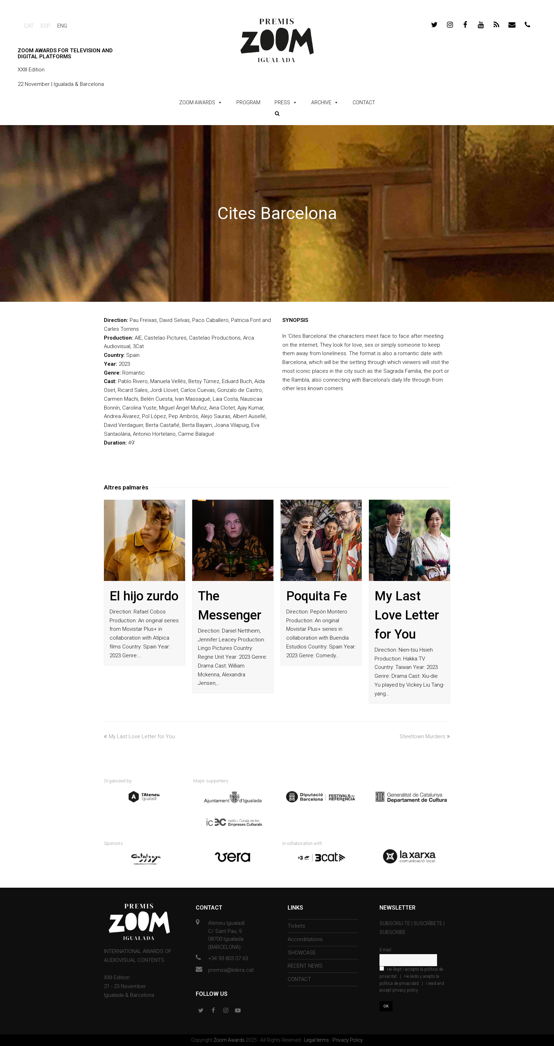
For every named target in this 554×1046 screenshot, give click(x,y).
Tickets (296, 926)
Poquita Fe (316, 596)
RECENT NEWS (305, 966)
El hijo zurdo (144, 596)
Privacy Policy (347, 1040)
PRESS (282, 102)
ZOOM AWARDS (197, 102)
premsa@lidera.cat (231, 970)
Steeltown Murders (425, 736)
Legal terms (317, 1040)
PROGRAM (248, 102)
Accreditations (305, 939)
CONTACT (364, 102)
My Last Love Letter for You (407, 615)
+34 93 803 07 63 (228, 958)
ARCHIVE (321, 102)
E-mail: (385, 949)
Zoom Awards (229, 1040)
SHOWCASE (302, 953)
